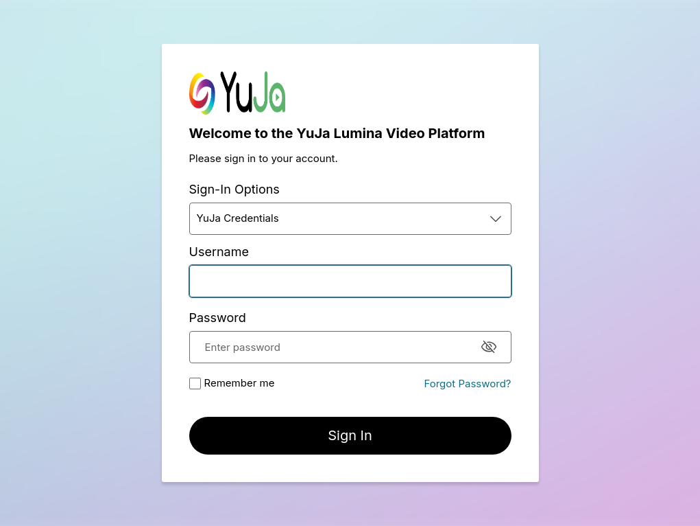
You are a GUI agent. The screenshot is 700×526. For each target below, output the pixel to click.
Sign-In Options (234, 189)
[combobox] (350, 219)
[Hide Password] (489, 347)
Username (219, 251)
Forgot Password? (467, 383)
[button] (350, 219)
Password (217, 317)
